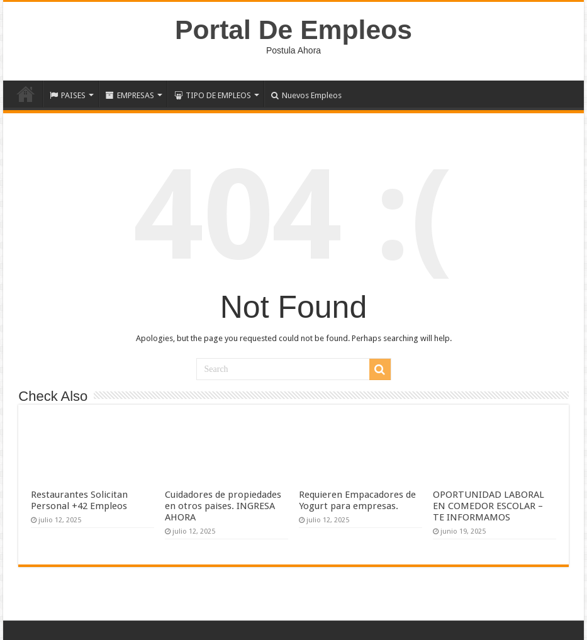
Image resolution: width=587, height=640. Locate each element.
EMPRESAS (130, 95)
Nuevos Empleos (306, 95)
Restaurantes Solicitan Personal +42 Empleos (79, 500)
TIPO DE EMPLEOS (212, 95)
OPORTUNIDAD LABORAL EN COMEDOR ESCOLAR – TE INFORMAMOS (488, 506)
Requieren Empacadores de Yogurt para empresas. (357, 500)
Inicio (25, 94)
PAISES (68, 95)
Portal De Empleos (293, 29)
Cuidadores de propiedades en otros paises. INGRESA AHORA (223, 506)
